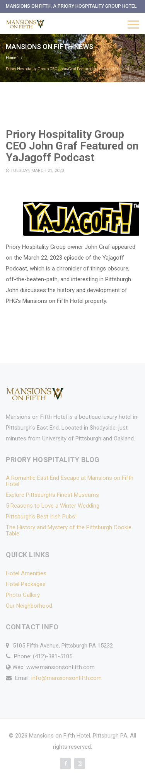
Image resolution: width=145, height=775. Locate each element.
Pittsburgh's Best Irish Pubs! (41, 516)
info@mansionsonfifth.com (66, 678)
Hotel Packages (26, 584)
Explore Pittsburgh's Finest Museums (52, 494)
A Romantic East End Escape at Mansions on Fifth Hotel (69, 481)
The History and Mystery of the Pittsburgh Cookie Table (68, 530)
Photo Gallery (23, 594)
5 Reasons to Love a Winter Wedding (52, 505)
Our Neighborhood (29, 605)
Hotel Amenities (26, 573)
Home (11, 58)
